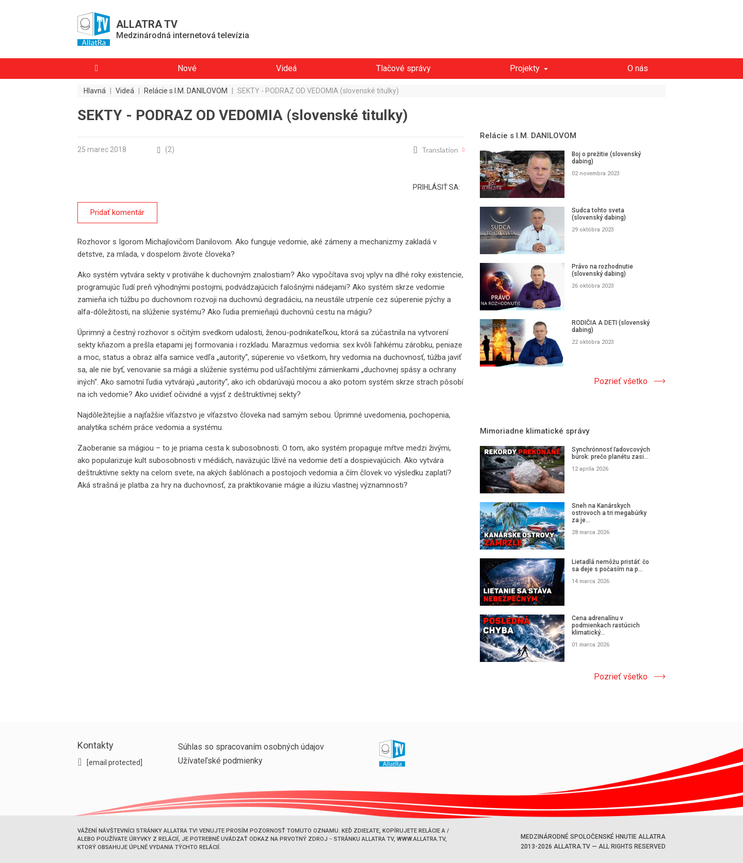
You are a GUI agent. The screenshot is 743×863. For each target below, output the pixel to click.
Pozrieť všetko (621, 381)
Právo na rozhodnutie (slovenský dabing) (602, 270)
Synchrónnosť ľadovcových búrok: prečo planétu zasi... (611, 453)
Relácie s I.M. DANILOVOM (528, 135)
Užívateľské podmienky (220, 761)
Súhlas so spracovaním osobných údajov (251, 747)
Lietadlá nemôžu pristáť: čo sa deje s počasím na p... (610, 565)
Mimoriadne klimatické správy (534, 431)
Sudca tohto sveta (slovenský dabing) (599, 214)
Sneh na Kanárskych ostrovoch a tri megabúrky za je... (609, 513)
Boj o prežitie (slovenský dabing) (606, 158)
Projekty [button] (525, 68)
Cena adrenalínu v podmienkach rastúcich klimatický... (606, 625)
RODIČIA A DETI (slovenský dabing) (611, 326)
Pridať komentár (117, 212)
